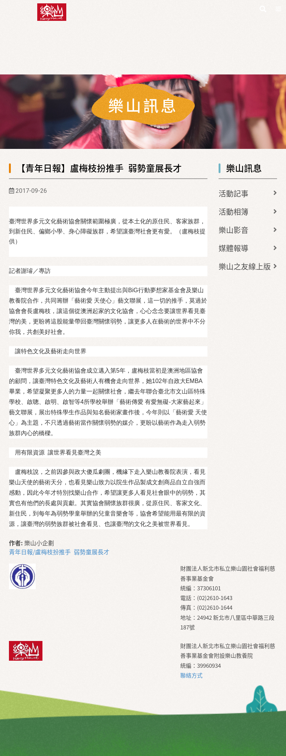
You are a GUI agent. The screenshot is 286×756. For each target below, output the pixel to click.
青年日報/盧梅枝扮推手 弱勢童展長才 (59, 551)
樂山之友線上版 (245, 266)
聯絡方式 (191, 675)
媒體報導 (233, 248)
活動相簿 (233, 211)
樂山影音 (233, 229)
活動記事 (233, 193)
